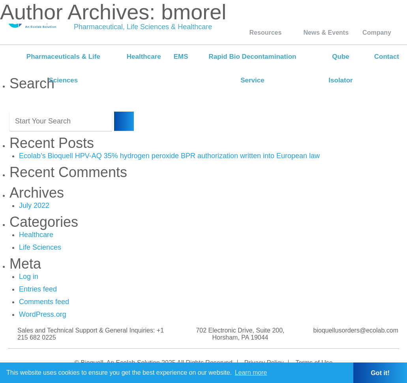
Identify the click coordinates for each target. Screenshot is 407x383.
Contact (386, 56)
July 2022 (34, 205)
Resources (265, 32)
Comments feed (44, 302)
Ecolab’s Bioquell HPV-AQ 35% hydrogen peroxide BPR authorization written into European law (169, 156)
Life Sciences (40, 247)
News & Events (326, 32)
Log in (28, 276)
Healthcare (144, 56)
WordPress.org (42, 314)
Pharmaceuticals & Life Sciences (63, 68)
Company (376, 32)
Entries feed (38, 289)
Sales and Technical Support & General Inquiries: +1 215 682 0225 (90, 334)
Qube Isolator (340, 68)
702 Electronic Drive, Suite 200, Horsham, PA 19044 (240, 334)
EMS (181, 56)
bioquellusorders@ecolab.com (355, 330)
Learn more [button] (251, 372)
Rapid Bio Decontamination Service (252, 68)
